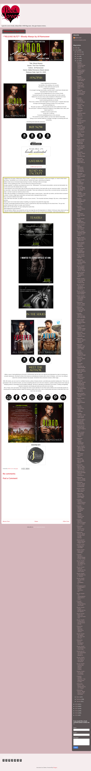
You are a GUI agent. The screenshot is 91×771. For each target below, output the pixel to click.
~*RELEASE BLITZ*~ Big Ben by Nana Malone (80, 460)
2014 (76, 715)
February (79, 699)
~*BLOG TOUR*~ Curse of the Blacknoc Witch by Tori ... (80, 321)
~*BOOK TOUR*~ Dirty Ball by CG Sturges (80, 395)
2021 (76, 47)
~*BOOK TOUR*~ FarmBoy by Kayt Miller (80, 546)
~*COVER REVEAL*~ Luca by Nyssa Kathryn (80, 208)
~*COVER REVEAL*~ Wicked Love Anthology (80, 515)
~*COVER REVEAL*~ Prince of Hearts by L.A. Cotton (81, 522)
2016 (76, 710)
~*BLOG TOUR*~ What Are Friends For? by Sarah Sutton (80, 569)
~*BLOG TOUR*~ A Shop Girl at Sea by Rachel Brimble (80, 622)
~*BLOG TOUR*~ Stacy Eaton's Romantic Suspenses (80, 244)
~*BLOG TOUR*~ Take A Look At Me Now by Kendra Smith (80, 448)
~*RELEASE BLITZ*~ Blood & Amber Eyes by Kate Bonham (80, 535)
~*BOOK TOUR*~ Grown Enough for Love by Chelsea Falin (80, 280)
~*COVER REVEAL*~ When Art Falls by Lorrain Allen (80, 315)
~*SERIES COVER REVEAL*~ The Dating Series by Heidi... (80, 679)
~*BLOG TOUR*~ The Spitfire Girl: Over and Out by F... (80, 636)
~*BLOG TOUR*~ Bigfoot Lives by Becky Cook (80, 239)
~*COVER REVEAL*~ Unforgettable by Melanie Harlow (80, 508)
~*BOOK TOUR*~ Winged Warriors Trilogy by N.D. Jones (80, 328)
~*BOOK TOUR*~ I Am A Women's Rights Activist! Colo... (80, 401)
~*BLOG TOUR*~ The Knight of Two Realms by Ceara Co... (80, 563)
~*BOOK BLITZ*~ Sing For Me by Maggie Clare (80, 541)
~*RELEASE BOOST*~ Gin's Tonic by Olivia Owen (80, 175)
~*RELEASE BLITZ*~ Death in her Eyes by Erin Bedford (80, 127)
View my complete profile (79, 40)
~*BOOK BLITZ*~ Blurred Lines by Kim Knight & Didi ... (81, 428)
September (79, 54)
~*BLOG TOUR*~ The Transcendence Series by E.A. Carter (80, 596)
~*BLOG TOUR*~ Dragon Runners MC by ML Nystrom (80, 609)
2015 (76, 713)
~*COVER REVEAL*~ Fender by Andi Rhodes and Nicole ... (80, 65)
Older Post (66, 521)
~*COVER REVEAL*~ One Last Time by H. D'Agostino (80, 194)
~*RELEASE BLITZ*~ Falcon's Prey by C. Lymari (80, 528)
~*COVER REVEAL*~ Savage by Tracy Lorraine (80, 100)
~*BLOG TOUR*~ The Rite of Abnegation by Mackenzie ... (80, 287)
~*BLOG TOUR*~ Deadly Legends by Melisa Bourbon (80, 220)
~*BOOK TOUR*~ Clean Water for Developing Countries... (80, 298)
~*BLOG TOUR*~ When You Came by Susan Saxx (81, 616)
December (79, 52)
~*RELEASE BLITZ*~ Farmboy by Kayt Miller (79, 642)
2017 (76, 708)
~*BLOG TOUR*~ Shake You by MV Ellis (80, 256)
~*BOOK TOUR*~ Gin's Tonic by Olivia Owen (80, 490)
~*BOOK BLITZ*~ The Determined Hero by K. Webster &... (81, 653)
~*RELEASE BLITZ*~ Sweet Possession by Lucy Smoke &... (80, 93)
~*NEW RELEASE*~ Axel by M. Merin (80, 454)
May (78, 58)
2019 (76, 704)
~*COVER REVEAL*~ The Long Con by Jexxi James (80, 415)
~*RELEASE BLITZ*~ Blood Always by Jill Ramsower (80, 692)
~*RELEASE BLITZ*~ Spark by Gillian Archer (80, 359)
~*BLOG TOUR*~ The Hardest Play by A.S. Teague (80, 434)
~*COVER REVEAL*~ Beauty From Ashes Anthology (80, 408)
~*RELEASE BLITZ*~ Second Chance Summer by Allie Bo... (81, 120)
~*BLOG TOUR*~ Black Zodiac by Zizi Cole (80, 371)
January (79, 701)
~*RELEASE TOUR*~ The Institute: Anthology (80, 106)
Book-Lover (78, 37)
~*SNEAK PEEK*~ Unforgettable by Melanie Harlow (81, 72)
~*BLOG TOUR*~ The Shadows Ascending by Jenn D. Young (80, 268)
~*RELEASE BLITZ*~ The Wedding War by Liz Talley (80, 495)
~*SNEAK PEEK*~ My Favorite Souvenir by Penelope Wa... (81, 422)
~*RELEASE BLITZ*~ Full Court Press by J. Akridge (80, 309)
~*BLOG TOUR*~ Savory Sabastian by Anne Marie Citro (80, 134)
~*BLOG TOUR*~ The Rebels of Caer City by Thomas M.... (80, 659)
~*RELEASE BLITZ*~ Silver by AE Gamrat (80, 304)
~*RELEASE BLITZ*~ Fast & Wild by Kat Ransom (80, 340)
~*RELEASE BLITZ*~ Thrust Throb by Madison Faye (80, 334)
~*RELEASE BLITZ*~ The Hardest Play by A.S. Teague (80, 686)
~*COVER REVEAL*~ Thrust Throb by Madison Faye (80, 502)
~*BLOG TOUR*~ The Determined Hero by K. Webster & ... (81, 389)
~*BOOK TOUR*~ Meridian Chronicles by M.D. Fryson (80, 227)
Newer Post (6, 521)
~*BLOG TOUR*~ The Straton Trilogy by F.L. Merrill (80, 274)
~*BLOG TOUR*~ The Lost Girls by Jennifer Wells (80, 148)
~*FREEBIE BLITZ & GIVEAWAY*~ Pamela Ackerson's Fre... (80, 588)
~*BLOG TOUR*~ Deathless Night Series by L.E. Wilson (80, 233)
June (78, 56)
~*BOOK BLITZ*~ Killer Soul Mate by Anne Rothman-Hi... (80, 473)
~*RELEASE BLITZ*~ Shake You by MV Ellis (80, 479)
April (78, 60)
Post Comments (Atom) (39, 527)
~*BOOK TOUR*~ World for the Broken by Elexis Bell (80, 141)
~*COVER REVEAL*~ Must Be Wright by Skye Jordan (80, 556)
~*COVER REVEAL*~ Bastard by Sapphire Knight (81, 353)
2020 (76, 50)
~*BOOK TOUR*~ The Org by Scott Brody (80, 673)
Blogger (55, 767)
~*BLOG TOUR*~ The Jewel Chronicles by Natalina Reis (80, 250)
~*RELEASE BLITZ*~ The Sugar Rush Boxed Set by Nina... (80, 85)
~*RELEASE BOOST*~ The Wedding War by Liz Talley (80, 346)
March (78, 697)
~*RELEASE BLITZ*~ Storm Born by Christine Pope (80, 154)
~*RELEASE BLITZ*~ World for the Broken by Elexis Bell (80, 484)
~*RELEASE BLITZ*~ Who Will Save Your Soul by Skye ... (80, 467)
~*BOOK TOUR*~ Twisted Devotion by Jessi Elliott (80, 182)
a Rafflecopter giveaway (36, 166)
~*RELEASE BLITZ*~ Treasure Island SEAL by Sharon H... (80, 113)
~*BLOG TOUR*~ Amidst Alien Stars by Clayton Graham (80, 666)
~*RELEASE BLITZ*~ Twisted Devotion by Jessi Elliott (79, 441)
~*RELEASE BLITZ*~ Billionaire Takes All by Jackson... (79, 629)
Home (36, 521)
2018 (76, 706)
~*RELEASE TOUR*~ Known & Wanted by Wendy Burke (81, 383)
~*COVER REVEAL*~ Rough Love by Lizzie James (80, 78)
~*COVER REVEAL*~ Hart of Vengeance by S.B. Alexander (80, 201)
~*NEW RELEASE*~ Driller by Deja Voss (80, 214)
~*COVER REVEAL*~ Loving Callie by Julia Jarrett (80, 603)
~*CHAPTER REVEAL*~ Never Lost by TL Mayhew (80, 376)
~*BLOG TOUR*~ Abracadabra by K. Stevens (80, 575)
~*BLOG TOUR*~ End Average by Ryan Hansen (80, 292)
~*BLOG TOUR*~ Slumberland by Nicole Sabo (80, 648)
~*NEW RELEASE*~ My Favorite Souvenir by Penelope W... (80, 168)
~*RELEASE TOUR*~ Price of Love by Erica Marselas (81, 262)
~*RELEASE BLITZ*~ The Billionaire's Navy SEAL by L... (80, 161)
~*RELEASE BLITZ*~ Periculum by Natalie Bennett (80, 365)
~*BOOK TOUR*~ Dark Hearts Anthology (80, 551)
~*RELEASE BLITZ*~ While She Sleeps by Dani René (80, 188)
